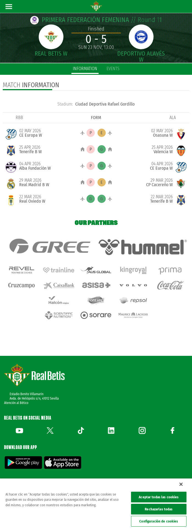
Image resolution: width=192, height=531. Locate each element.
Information (85, 68)
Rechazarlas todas (158, 509)
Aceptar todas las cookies (159, 497)
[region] (96, 504)
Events (113, 68)
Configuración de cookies (158, 521)
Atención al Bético (16, 403)
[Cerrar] (181, 484)
